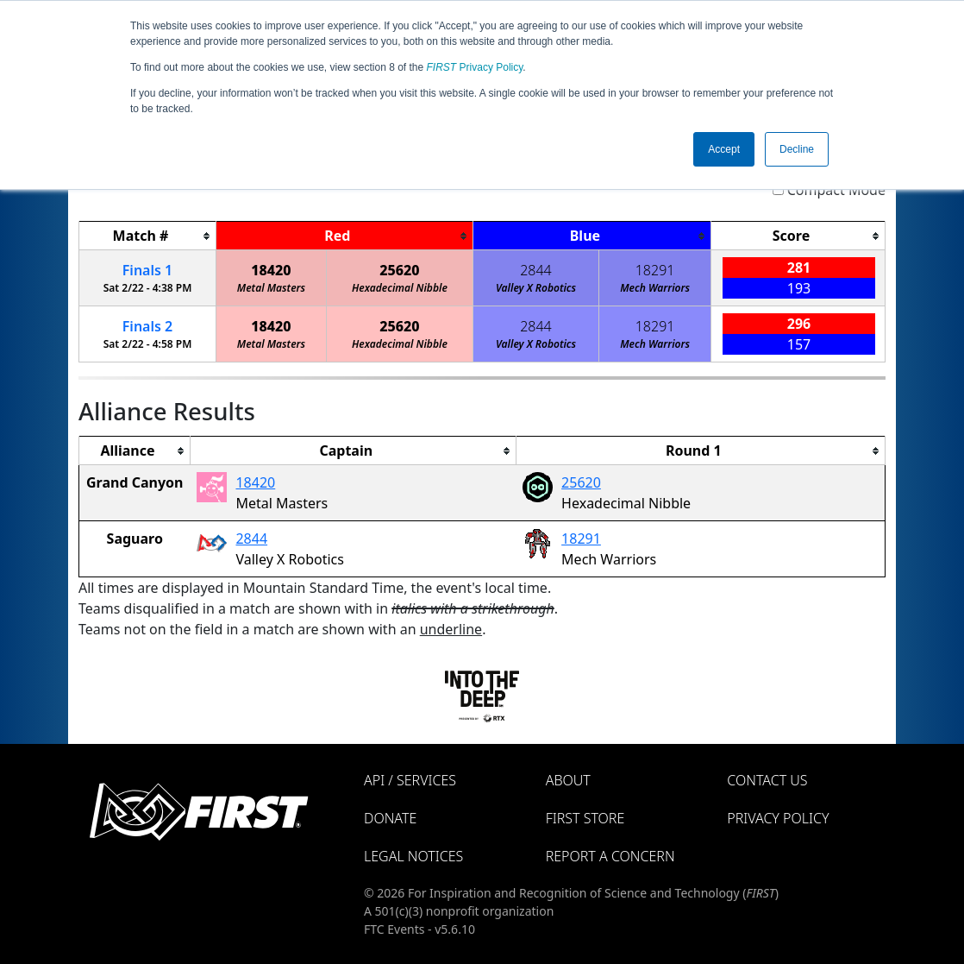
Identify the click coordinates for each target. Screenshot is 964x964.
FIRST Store (585, 818)
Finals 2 (147, 326)
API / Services (410, 780)
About (568, 780)
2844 (536, 270)
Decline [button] (796, 149)
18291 (655, 270)
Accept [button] (724, 149)
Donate (390, 818)
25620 (399, 270)
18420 (271, 270)
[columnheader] (147, 236)
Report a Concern (610, 856)
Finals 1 (147, 270)
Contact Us (767, 780)
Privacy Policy (475, 67)
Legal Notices (413, 856)
